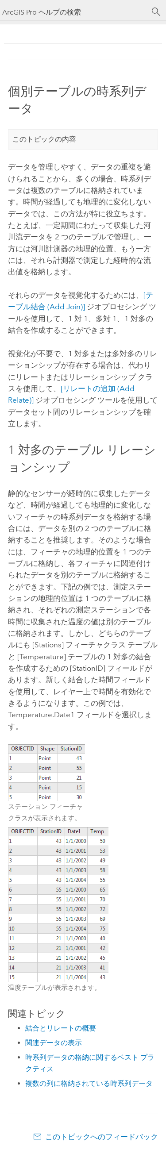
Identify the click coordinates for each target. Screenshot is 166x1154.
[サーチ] (156, 12)
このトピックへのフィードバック (101, 1136)
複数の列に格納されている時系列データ (89, 1083)
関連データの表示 (53, 1043)
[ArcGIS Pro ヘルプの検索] (74, 12)
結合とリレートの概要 (60, 1028)
